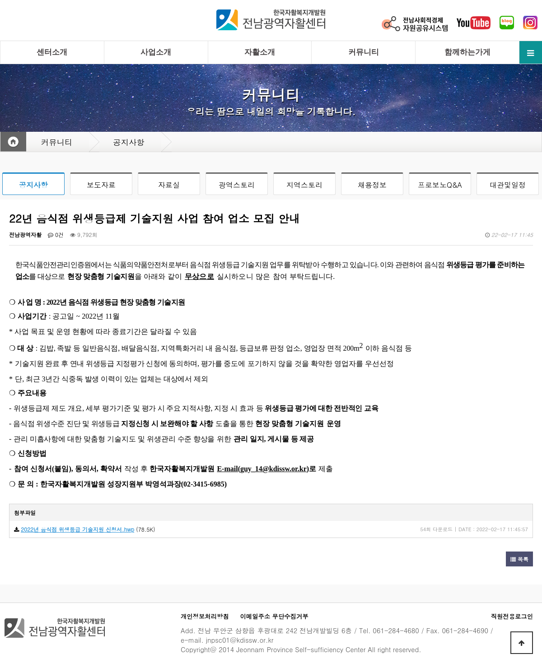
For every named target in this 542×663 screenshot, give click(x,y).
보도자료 (101, 185)
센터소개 (52, 52)
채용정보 (372, 185)
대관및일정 (508, 185)
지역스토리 (304, 185)
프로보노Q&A (440, 185)
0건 (56, 234)
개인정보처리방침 (205, 616)
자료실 (169, 185)
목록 (519, 559)
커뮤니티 (363, 52)
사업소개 (155, 52)
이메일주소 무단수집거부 (274, 616)
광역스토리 (237, 185)
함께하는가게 (467, 52)
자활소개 (259, 52)
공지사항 (33, 185)
